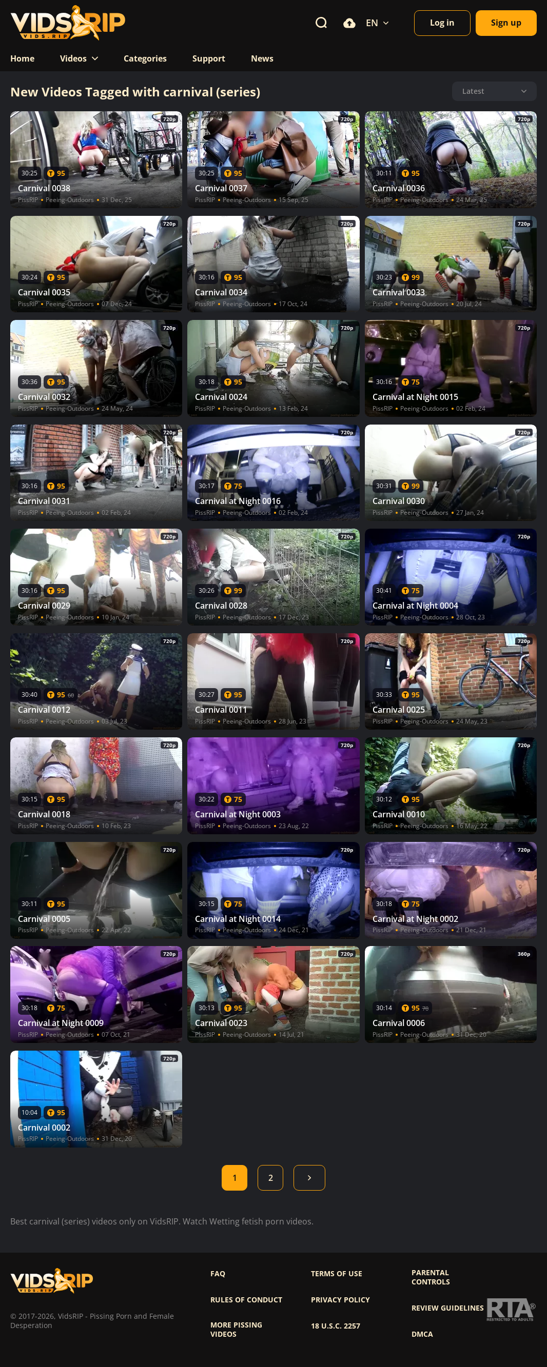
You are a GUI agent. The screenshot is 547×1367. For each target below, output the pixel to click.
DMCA (422, 1334)
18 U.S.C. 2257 (335, 1326)
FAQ (217, 1273)
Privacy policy (340, 1299)
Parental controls (431, 1277)
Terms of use (336, 1273)
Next (309, 1177)
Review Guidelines (448, 1308)
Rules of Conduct (246, 1299)
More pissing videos (236, 1329)
